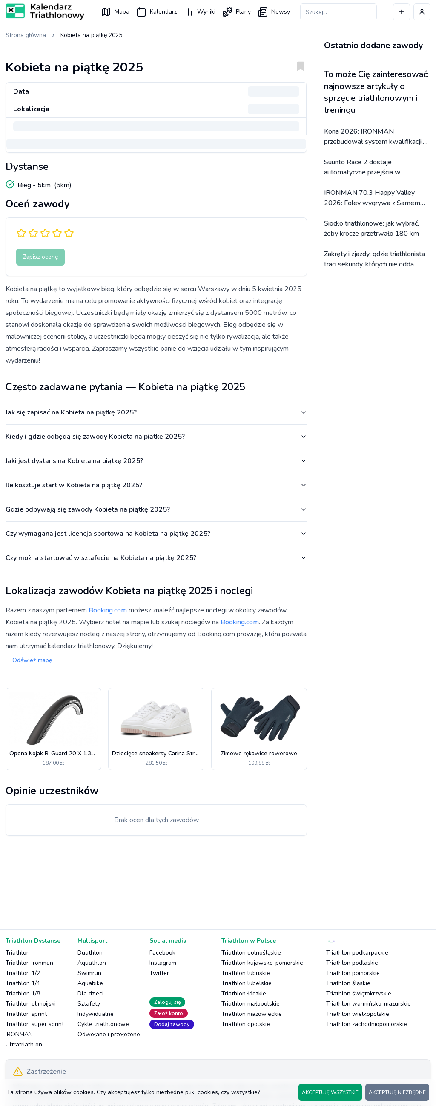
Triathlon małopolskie (250, 1004)
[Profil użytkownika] (421, 11)
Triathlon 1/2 (23, 973)
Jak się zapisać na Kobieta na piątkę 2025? (156, 412)
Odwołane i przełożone (108, 1034)
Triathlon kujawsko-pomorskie (262, 963)
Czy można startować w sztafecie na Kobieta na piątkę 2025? (156, 558)
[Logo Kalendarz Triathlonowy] (45, 11)
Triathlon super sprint (35, 1024)
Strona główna (26, 35)
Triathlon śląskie (348, 983)
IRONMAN (19, 1034)
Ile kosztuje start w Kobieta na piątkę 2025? (156, 485)
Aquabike (90, 983)
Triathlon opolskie (245, 1024)
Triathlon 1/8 (23, 993)
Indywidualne (95, 1014)
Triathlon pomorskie (353, 973)
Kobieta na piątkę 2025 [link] (91, 35)
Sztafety (88, 1004)
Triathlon (18, 953)
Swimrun (89, 973)
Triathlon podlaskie (352, 963)
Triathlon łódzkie (243, 993)
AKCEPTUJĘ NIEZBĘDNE (397, 1092)
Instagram (162, 963)
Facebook (162, 953)
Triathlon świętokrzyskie (358, 993)
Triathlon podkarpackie (357, 953)
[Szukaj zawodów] (338, 11)
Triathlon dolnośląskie (251, 953)
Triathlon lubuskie (245, 973)
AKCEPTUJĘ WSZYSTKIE (330, 1092)
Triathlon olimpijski (31, 1004)
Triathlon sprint (26, 1014)
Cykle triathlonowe (103, 1024)
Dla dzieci (90, 993)
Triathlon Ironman (29, 963)
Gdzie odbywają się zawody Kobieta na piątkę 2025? (156, 509)
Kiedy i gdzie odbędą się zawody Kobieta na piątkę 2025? (156, 436)
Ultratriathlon (24, 1044)
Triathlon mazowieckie (251, 1014)
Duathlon (90, 953)
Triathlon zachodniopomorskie (366, 1024)
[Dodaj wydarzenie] (401, 11)
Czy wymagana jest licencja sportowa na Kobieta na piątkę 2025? (156, 533)
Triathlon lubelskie (246, 983)
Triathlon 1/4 (23, 983)
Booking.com (108, 610)
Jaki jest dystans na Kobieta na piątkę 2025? (156, 461)
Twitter (159, 973)
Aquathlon (91, 963)
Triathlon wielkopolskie (357, 1014)
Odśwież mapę (32, 660)
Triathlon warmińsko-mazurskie (368, 1004)
